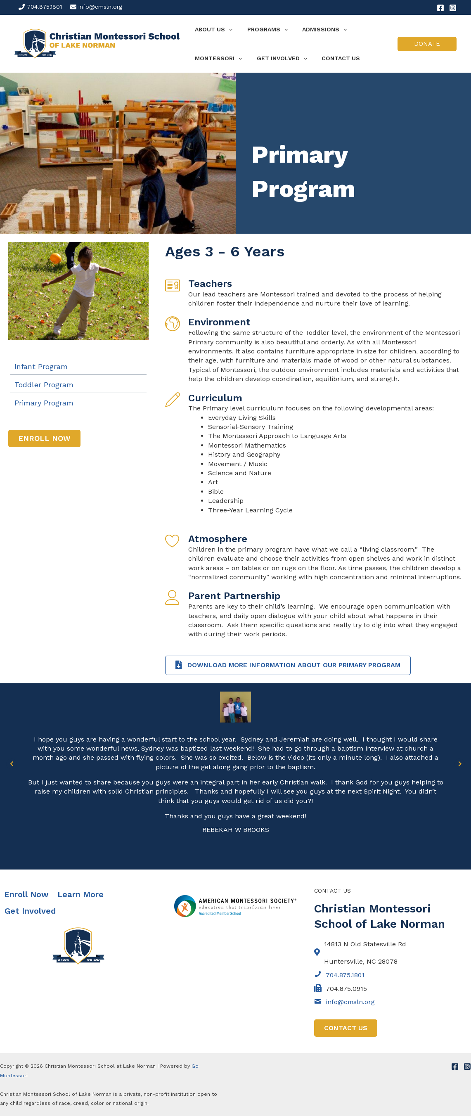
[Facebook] (440, 8)
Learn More (80, 894)
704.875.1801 (44, 6)
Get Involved (30, 911)
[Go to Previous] (11, 764)
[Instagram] (453, 8)
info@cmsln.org (100, 6)
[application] (227, 29)
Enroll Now (26, 894)
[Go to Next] (459, 764)
